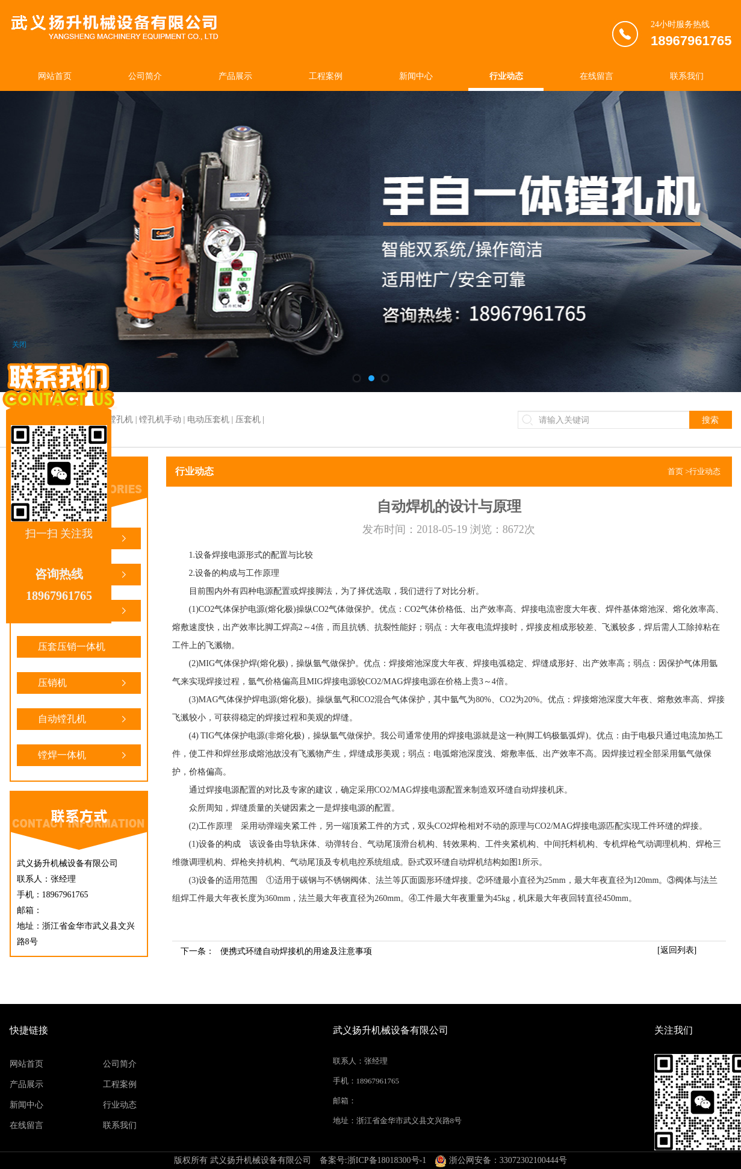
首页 (675, 471)
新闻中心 (416, 76)
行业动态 (506, 76)
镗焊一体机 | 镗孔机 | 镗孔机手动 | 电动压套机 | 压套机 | (162, 419)
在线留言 (596, 76)
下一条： (276, 951)
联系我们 (687, 76)
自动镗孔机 (83, 719)
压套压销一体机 (83, 649)
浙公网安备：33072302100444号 (501, 1160)
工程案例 (326, 76)
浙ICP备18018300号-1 (386, 1160)
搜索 (710, 420)
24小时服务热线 (691, 36)
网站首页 (55, 76)
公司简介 (145, 76)
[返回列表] (676, 950)
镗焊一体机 (83, 755)
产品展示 (235, 76)
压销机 (83, 683)
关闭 (19, 344)
